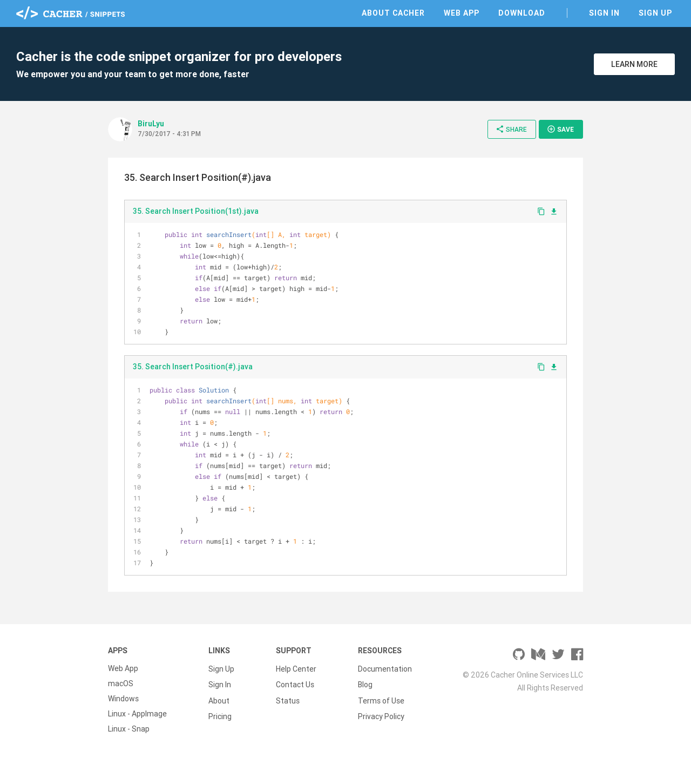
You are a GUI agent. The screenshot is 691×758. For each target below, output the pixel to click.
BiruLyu (151, 123)
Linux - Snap (129, 729)
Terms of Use (381, 698)
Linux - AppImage (137, 714)
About (218, 698)
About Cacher (393, 13)
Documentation (385, 668)
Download (521, 13)
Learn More (634, 64)
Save (560, 129)
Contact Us (295, 683)
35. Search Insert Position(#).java (193, 366)
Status (288, 698)
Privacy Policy (381, 714)
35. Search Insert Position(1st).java (196, 211)
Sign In (604, 13)
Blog (365, 683)
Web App (461, 13)
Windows (123, 698)
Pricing (220, 714)
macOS (120, 683)
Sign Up (655, 13)
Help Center (296, 668)
